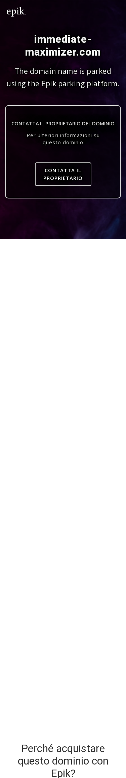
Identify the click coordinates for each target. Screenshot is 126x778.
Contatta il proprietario (63, 174)
